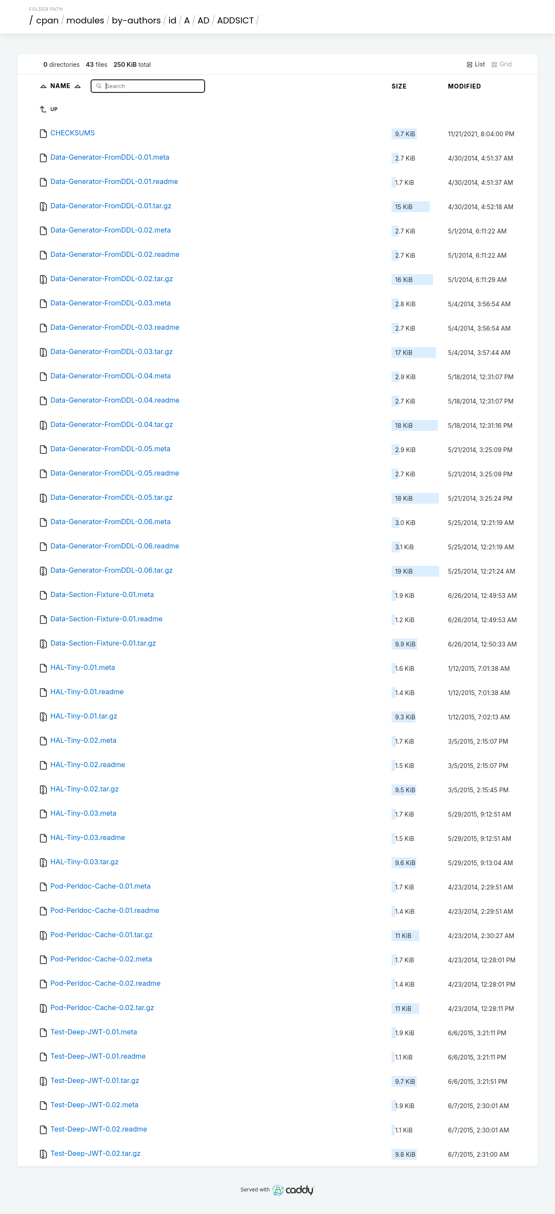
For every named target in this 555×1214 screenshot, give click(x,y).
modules (85, 20)
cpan (47, 20)
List (475, 64)
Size (399, 86)
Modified (464, 86)
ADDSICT (235, 20)
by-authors (136, 20)
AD (204, 20)
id (172, 20)
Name (67, 85)
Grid (501, 64)
